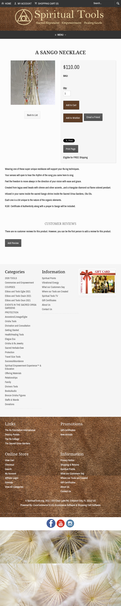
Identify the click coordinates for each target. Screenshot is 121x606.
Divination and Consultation (17, 325)
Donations (9, 404)
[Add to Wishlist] (73, 117)
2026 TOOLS (11, 278)
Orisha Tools (10, 321)
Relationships (11, 377)
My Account (23, 3)
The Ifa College (12, 439)
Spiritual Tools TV (50, 296)
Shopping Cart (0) (46, 3)
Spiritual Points (49, 278)
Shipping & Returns (70, 464)
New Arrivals (67, 434)
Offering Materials (13, 373)
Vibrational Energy (50, 282)
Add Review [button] (13, 243)
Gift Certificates (49, 300)
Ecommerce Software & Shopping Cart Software (78, 505)
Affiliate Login (11, 478)
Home (6, 3)
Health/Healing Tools (14, 334)
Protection (9, 352)
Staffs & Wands (12, 399)
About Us (46, 304)
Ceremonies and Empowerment (19, 282)
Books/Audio (11, 391)
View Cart (9, 460)
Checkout (9, 464)
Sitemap (9, 482)
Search (8, 469)
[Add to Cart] (71, 105)
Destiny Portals (12, 434)
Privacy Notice (67, 460)
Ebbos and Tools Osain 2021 (18, 296)
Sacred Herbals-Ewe (14, 347)
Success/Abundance (14, 361)
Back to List (32, 115)
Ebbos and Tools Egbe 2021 (17, 291)
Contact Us (47, 309)
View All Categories (14, 486)
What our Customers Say (53, 287)
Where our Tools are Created (55, 291)
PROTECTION (11, 312)
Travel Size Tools (12, 356)
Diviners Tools (11, 386)
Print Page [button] (71, 149)
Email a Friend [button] (93, 117)
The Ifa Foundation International (20, 430)
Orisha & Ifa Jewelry (14, 343)
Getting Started (12, 330)
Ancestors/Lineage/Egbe (16, 316)
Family (8, 382)
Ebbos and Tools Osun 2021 (18, 300)
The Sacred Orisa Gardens (17, 443)
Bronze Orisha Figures (15, 395)
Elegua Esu (10, 339)
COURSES (10, 287)
